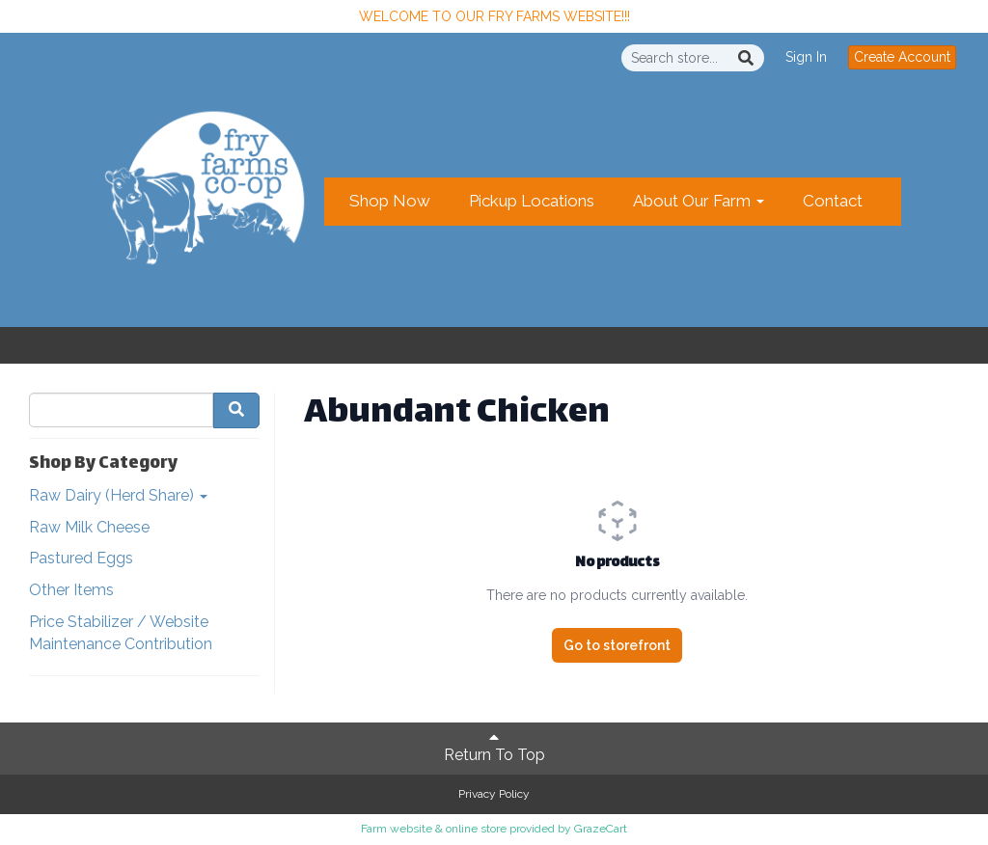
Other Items (71, 590)
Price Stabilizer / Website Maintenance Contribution (120, 633)
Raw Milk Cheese (89, 527)
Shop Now (389, 200)
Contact (833, 200)
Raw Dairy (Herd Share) (118, 495)
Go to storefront (617, 645)
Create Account (902, 57)
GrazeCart (600, 828)
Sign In (806, 57)
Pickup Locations (531, 200)
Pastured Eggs (81, 558)
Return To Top (494, 746)
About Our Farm (698, 200)
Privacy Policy (494, 794)
